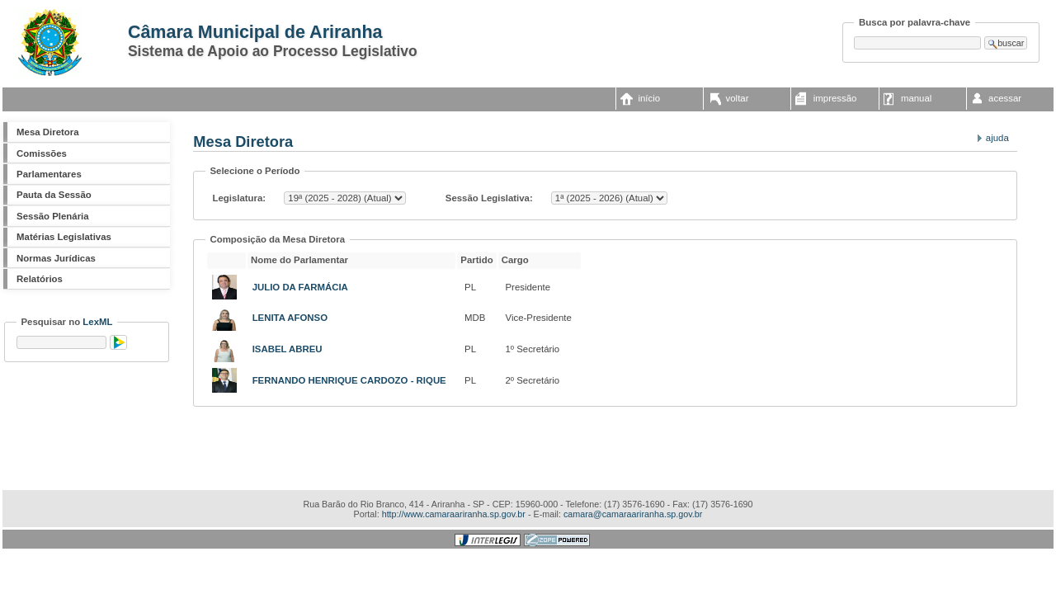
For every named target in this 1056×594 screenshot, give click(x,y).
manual (916, 98)
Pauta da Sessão (54, 195)
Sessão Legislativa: (488, 198)
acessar (1004, 98)
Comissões (41, 153)
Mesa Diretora (47, 132)
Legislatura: (239, 198)
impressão (835, 98)
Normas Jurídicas (56, 258)
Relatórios (39, 279)
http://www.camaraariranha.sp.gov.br (454, 514)
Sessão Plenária (52, 216)
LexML (97, 322)
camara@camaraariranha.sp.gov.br (632, 514)
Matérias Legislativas (63, 237)
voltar (737, 98)
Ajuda (997, 138)
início (649, 98)
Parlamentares (49, 174)
